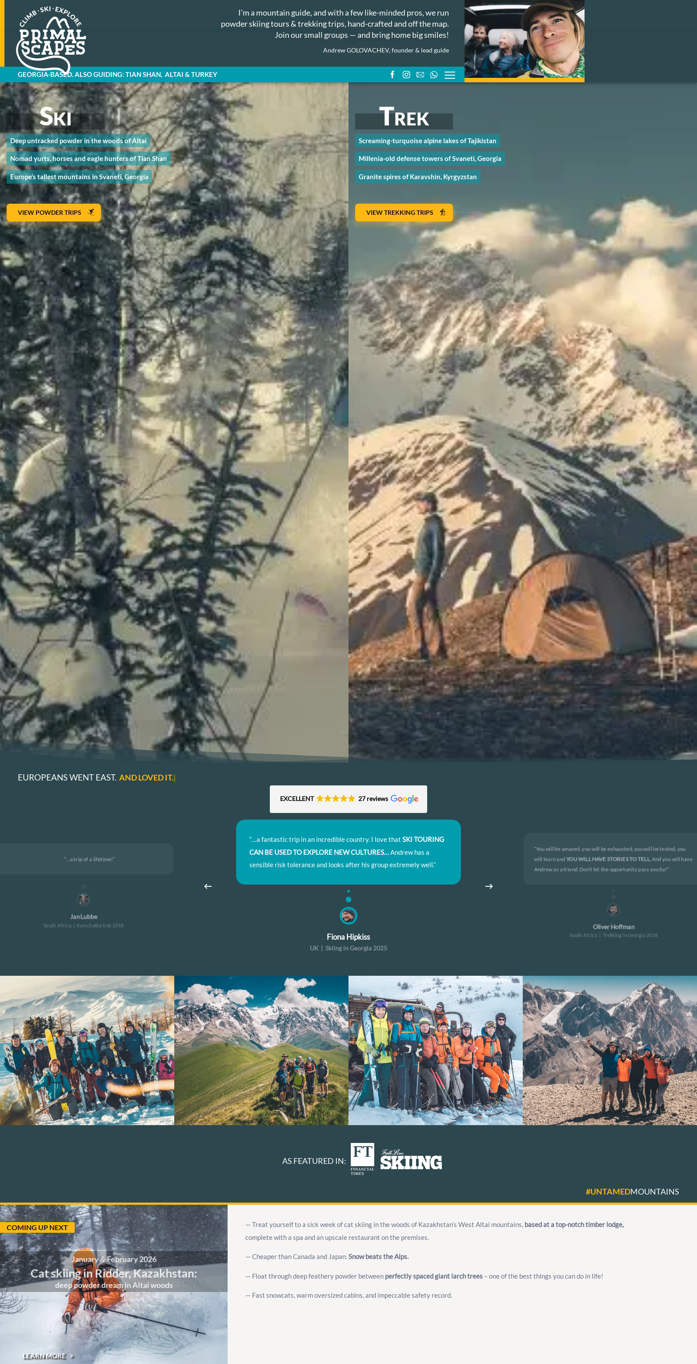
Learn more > (48, 1356)
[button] (349, 799)
